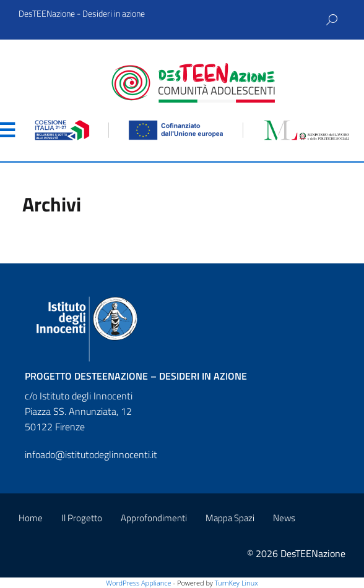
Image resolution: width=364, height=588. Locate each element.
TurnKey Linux (236, 582)
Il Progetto (81, 518)
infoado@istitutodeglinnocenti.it (91, 454)
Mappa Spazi (230, 518)
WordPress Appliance (138, 582)
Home (31, 518)
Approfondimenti (154, 518)
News (284, 518)
